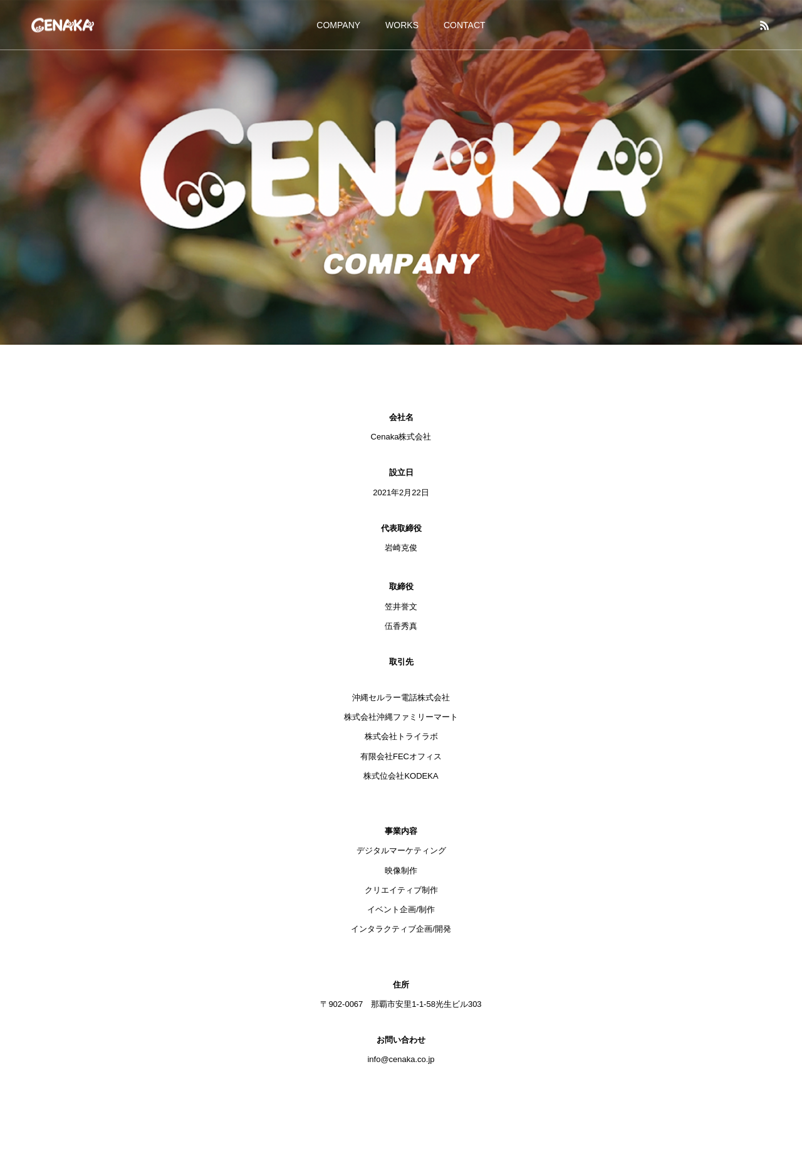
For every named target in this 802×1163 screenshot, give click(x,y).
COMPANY (338, 25)
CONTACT (465, 25)
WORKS (402, 25)
